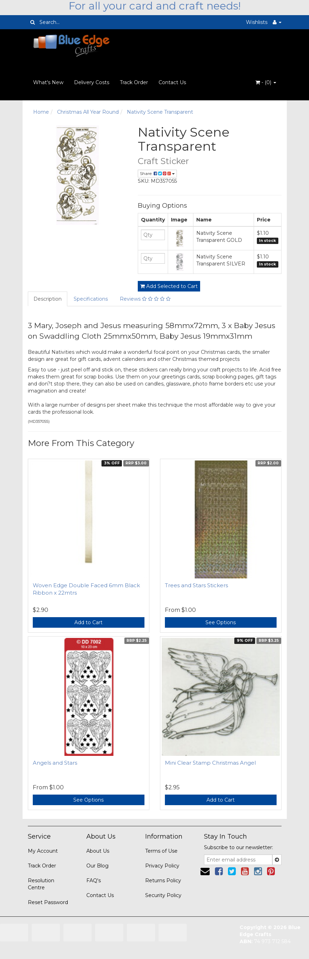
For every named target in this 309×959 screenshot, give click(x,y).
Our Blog (97, 866)
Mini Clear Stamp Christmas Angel (210, 762)
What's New (48, 82)
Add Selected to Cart (169, 286)
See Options (220, 622)
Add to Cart (88, 622)
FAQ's (93, 880)
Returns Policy (163, 880)
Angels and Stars (55, 762)
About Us (97, 851)
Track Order (134, 82)
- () (265, 82)
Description (47, 299)
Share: (157, 173)
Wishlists (256, 22)
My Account (43, 851)
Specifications (91, 299)
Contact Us (172, 82)
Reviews (145, 299)
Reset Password (48, 902)
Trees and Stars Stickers (196, 585)
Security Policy (163, 895)
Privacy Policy (162, 866)
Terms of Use (161, 851)
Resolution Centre (41, 884)
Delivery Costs (91, 82)
